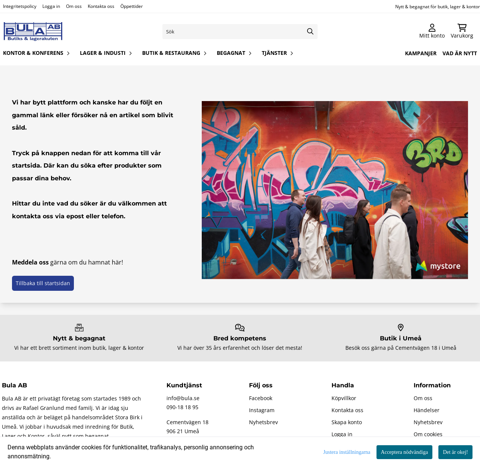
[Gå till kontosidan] (432, 31)
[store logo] (33, 31)
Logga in (51, 6)
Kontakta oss (101, 6)
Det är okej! (455, 452)
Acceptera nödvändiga (404, 452)
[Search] (310, 31)
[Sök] (240, 31)
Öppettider (131, 6)
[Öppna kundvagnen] (462, 31)
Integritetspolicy (19, 6)
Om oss (74, 6)
